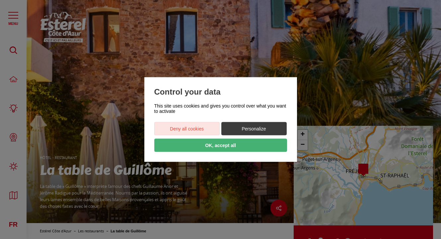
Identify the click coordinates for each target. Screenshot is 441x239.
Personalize (254, 128)
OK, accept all (220, 145)
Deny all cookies (187, 128)
